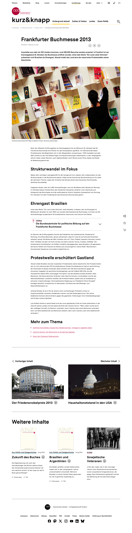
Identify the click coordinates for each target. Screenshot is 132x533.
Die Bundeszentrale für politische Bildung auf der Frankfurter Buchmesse (62, 224)
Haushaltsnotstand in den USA (90, 403)
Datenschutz (34, 522)
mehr (99, 3)
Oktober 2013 (39, 28)
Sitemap (44, 522)
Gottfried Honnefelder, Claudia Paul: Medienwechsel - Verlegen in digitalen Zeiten (62, 328)
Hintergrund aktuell (26, 28)
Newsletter (53, 522)
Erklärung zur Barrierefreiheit (102, 522)
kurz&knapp (15, 28)
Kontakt (67, 522)
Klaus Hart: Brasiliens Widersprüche (46, 336)
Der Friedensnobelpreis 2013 (32, 403)
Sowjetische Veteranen (96, 459)
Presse (74, 522)
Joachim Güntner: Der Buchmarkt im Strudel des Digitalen (54, 332)
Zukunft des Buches (26, 457)
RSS (60, 522)
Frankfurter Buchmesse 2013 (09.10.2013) (57, 28)
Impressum (24, 522)
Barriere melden (84, 522)
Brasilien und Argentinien (58, 459)
